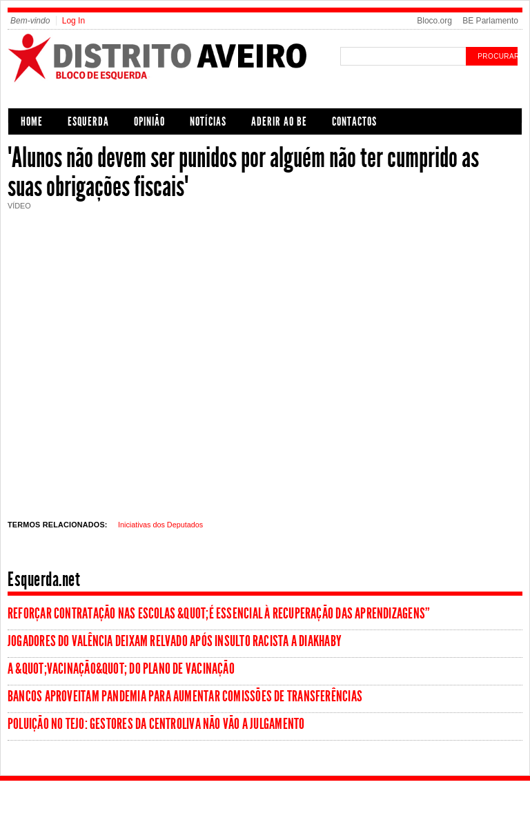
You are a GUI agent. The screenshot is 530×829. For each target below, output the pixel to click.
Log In (73, 21)
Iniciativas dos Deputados (160, 524)
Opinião (149, 121)
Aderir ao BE (279, 121)
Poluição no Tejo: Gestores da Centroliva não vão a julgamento (156, 724)
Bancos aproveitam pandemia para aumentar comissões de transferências (185, 696)
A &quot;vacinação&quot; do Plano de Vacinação (121, 669)
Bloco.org (434, 21)
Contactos (354, 121)
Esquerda (88, 121)
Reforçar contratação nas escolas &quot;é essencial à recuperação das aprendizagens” (219, 614)
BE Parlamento (490, 21)
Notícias (208, 121)
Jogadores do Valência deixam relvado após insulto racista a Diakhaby (175, 641)
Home (32, 121)
